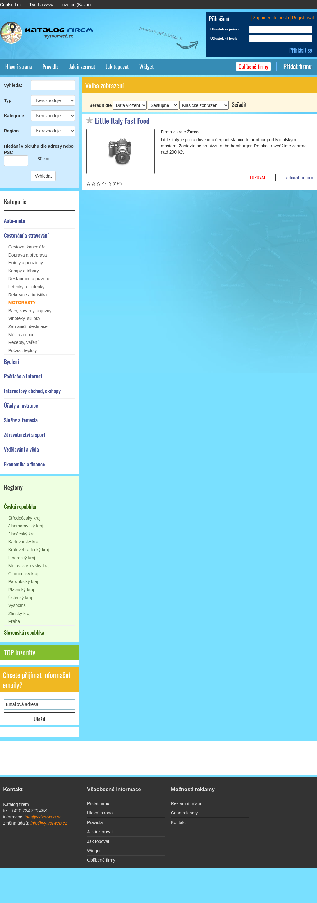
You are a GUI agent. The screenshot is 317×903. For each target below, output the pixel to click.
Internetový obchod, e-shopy (32, 391)
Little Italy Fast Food (122, 121)
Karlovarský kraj (23, 541)
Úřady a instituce (21, 405)
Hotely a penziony (25, 262)
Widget (146, 66)
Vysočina (17, 605)
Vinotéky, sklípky (24, 318)
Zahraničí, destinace (28, 326)
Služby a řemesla (21, 420)
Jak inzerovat (82, 66)
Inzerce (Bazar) (76, 4)
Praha (14, 621)
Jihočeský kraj (22, 533)
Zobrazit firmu (298, 177)
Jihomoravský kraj (25, 525)
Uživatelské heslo (224, 38)
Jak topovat (117, 66)
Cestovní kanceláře (27, 246)
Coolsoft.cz (10, 4)
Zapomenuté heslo (271, 17)
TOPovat (258, 177)
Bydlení (11, 361)
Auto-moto (14, 221)
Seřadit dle (101, 105)
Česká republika (20, 506)
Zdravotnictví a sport (24, 434)
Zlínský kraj (19, 613)
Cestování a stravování (26, 235)
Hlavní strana (18, 66)
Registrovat (303, 17)
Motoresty (22, 302)
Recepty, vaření (23, 342)
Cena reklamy (184, 812)
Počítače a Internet (23, 376)
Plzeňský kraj (21, 589)
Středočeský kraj (24, 518)
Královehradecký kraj (28, 549)
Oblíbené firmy (253, 66)
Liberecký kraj (21, 557)
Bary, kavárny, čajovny (30, 310)
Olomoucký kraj (23, 573)
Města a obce (21, 334)
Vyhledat (43, 176)
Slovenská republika (24, 632)
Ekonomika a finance (24, 464)
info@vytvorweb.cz (43, 816)
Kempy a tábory (23, 270)
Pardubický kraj (23, 581)
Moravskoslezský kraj (29, 565)
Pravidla (50, 66)
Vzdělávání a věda (21, 449)
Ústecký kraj (20, 597)
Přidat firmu (297, 66)
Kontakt (178, 822)
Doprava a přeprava (27, 254)
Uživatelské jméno (224, 29)
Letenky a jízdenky (26, 286)
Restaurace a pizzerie (29, 278)
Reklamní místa (186, 803)
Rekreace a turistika (27, 294)
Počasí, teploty (22, 350)
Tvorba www (41, 4)
